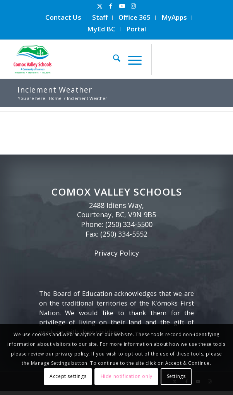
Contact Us (63, 17)
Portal (136, 28)
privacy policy (72, 353)
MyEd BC (101, 28)
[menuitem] (63, 17)
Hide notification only (126, 376)
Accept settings (68, 376)
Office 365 (134, 17)
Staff (100, 17)
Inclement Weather (54, 89)
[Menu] (131, 59)
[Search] (112, 59)
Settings (176, 376)
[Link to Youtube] (122, 6)
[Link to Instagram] (133, 6)
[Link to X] (99, 6)
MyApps (174, 17)
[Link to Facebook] (110, 6)
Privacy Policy (116, 253)
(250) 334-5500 (128, 224)
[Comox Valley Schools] (89, 59)
